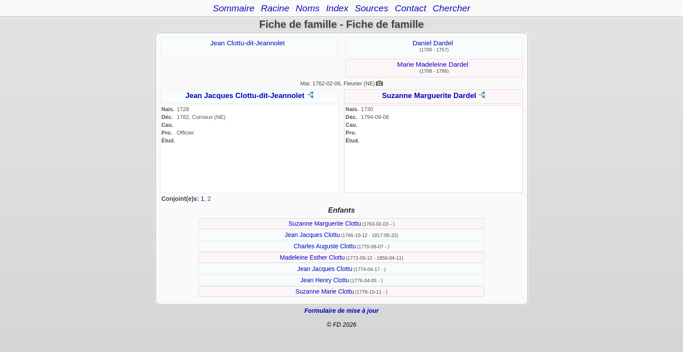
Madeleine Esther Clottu (312, 257)
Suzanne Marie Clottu (324, 291)
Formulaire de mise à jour (341, 310)
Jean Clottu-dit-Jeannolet (247, 43)
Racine (275, 8)
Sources (371, 8)
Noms (308, 8)
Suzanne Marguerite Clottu (324, 223)
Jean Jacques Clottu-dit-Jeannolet (245, 95)
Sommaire (233, 8)
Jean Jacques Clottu (312, 234)
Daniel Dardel (433, 43)
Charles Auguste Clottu (325, 246)
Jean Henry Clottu (325, 280)
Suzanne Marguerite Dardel (429, 95)
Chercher (451, 8)
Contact (410, 8)
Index (337, 8)
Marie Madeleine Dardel (432, 64)
